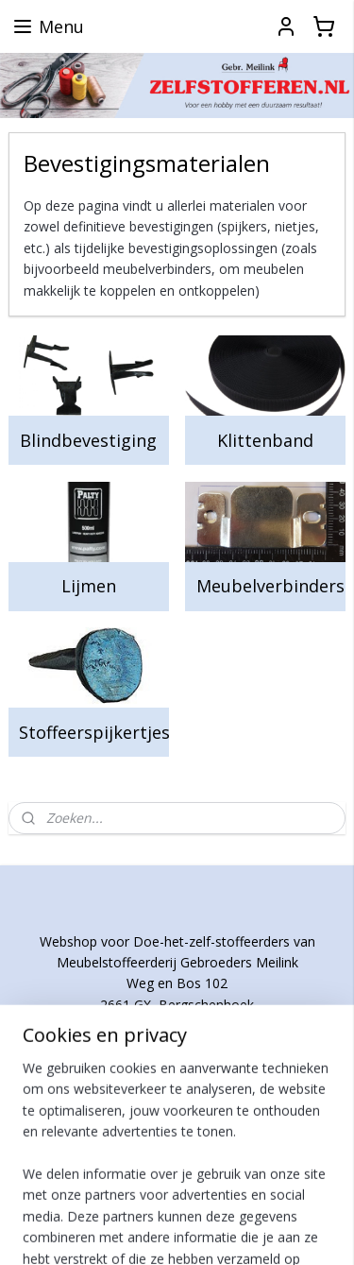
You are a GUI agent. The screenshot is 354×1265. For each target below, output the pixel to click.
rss (251, 1199)
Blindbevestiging (88, 440)
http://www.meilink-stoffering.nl (177, 1069)
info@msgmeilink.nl (177, 1047)
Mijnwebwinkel (238, 1230)
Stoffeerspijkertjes (93, 732)
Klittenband (265, 440)
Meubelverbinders (270, 585)
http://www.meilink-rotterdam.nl (176, 1090)
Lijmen (88, 585)
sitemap (211, 1199)
